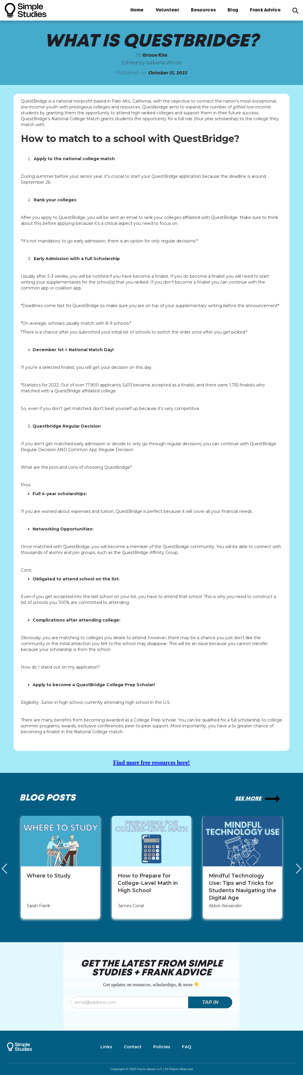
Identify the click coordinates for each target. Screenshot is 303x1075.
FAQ (186, 1046)
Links (106, 1046)
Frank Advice (265, 10)
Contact (133, 1046)
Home (137, 10)
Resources (203, 10)
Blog (233, 10)
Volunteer (167, 10)
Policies (161, 1046)
